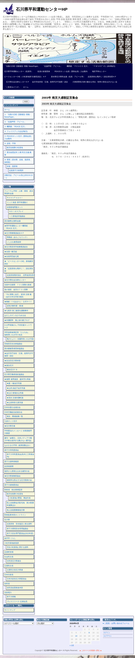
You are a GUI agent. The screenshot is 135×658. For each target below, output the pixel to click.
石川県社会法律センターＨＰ (16, 82)
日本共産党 (8, 575)
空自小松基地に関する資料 (17, 547)
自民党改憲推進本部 (15, 588)
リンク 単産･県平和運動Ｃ (17, 202)
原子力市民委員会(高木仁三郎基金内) (20, 455)
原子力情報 (11, 597)
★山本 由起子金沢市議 (16, 388)
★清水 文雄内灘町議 (15, 398)
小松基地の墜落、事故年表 (20, 498)
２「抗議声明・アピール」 (15, 122)
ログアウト (107, 636)
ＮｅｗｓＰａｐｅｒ (15, 198)
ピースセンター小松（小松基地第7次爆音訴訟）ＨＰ (25, 77)
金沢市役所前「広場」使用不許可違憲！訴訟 (50, 82)
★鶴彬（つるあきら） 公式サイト (18, 302)
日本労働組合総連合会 (13, 412)
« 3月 (72, 645)
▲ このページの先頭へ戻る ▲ (90, 650)
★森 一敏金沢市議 (14, 383)
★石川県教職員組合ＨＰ (14, 233)
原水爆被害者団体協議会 (14, 348)
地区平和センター (98, 71)
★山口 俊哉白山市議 (15, 393)
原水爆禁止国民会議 (12, 221)
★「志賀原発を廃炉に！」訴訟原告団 (18, 269)
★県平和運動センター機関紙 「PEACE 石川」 (16, 227)
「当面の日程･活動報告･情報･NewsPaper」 (22, 66)
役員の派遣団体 (43, 71)
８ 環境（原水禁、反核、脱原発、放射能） (18, 161)
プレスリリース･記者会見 (17, 601)
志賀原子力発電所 (16, 170)
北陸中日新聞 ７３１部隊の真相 (17, 285)
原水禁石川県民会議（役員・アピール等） (67, 77)
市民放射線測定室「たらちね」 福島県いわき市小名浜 (18, 333)
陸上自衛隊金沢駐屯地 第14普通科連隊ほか (20, 504)
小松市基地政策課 (11, 543)
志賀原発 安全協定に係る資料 (19, 524)
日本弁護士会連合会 (12, 407)
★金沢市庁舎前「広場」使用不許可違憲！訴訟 (18, 354)
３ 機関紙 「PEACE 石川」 (15, 126)
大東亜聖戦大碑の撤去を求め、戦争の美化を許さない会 (94, 82)
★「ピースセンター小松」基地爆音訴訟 (18, 262)
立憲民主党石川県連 (15, 570)
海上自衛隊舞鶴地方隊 (16, 510)
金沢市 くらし (10, 538)
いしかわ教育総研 (14, 242)
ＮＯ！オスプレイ (16, 211)
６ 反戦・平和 (10, 143)
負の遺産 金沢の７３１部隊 (16, 290)
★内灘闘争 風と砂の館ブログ (16, 320)
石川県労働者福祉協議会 (14, 374)
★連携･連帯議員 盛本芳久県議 (17, 379)
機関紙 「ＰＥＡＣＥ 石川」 (77, 66)
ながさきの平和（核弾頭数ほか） (17, 445)
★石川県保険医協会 (12, 476)
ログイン (106, 632)
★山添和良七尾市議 (15, 403)
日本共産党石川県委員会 (16, 579)
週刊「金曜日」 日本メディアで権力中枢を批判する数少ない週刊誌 (18, 439)
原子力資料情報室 (11, 461)
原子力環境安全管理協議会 (17, 529)
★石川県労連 (9, 426)
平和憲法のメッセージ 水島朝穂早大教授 (18, 432)
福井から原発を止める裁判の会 (16, 471)
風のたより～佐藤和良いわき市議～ (21, 339)
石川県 (7, 520)
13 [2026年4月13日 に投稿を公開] (76, 636)
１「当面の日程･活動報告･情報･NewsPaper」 (17, 115)
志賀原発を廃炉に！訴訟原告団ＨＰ (102, 77)
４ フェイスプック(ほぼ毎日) (16, 131)
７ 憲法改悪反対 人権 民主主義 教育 (17, 153)
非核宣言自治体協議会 (13, 344)
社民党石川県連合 (14, 561)
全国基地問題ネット (15, 207)
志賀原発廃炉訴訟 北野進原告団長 (21, 275)
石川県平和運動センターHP (42, 9)
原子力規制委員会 (11, 485)
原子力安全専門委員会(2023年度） (21, 533)
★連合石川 (8, 365)
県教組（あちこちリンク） (17, 237)
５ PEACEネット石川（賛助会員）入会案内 (18, 137)
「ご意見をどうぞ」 (12, 87)
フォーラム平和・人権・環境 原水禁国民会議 (18, 192)
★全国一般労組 (10, 252)
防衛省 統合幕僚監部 (13, 490)
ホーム (26, 87)
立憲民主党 (8, 566)
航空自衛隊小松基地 (15, 148)
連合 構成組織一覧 (15, 416)
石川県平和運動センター (53, 650)
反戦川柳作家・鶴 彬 (15, 306)
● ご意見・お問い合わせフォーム (116, 623)
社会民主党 (8, 557)
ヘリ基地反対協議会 (17, 216)
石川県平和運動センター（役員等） (18, 71)
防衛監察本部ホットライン (15, 515)
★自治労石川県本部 (12, 361)
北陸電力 (8, 592)
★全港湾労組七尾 (11, 256)
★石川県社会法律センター (15, 280)
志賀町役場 (8, 552)
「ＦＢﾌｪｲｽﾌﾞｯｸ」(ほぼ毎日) (103, 66)
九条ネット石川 (10, 421)
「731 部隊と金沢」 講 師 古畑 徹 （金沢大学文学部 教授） (17, 295)
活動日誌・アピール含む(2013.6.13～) (18, 176)
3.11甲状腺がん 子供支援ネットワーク (18, 326)
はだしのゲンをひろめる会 (15, 315)
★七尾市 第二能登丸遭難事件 (16, 311)
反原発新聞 (8, 466)
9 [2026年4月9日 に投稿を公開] (89, 633)
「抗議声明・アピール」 (52, 66)
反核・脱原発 (12, 166)
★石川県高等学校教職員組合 (16, 247)
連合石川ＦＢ (12, 370)
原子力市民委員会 (11, 450)
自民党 (7, 584)
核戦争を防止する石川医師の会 (19, 480)
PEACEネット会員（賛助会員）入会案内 (70, 71)
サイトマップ (9, 610)
